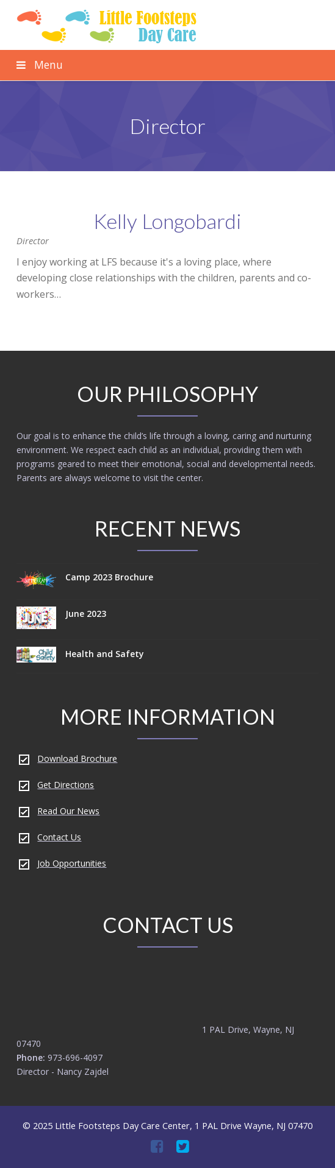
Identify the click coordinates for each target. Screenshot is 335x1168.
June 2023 (85, 613)
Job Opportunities (71, 863)
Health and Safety (104, 654)
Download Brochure (77, 758)
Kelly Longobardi (167, 220)
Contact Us (59, 837)
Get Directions (65, 784)
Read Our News (68, 811)
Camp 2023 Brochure (109, 577)
